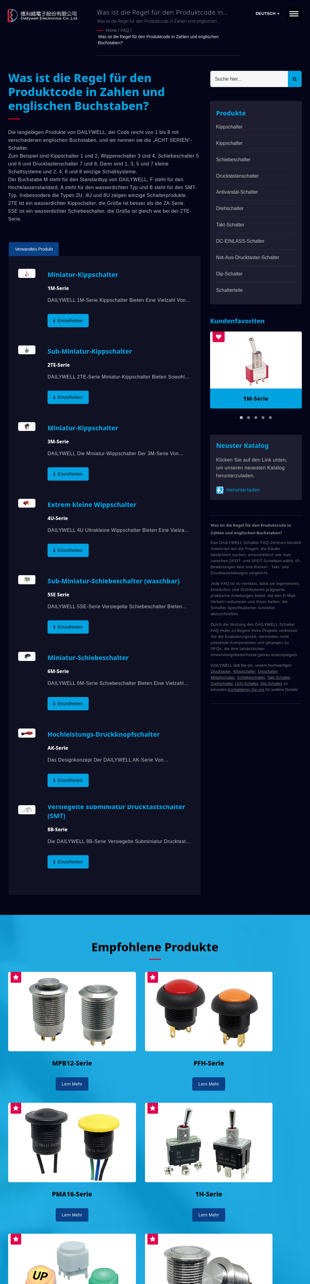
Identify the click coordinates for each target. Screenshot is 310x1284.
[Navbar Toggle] (294, 14)
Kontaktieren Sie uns (246, 689)
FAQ (124, 30)
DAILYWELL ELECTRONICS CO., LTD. (84, 1261)
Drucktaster (221, 671)
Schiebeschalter (233, 159)
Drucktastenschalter (237, 175)
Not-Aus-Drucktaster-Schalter (247, 256)
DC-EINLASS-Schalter (240, 240)
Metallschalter (223, 677)
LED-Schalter (247, 683)
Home (111, 30)
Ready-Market (66, 1269)
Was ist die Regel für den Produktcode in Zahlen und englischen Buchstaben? (158, 39)
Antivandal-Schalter (237, 191)
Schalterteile (229, 289)
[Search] (249, 78)
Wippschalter (244, 671)
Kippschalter (229, 126)
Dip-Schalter (229, 273)
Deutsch (268, 13)
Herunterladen (238, 489)
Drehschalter (230, 207)
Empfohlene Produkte (155, 946)
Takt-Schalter (230, 224)
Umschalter (268, 671)
